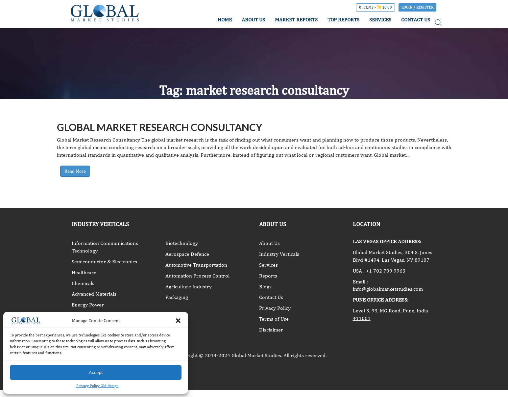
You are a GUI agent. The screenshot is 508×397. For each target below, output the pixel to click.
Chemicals (83, 283)
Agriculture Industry (188, 286)
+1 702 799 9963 (385, 271)
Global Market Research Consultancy (159, 127)
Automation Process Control (197, 276)
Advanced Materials (94, 294)
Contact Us (271, 297)
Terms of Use (274, 319)
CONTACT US (415, 19)
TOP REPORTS (343, 19)
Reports (268, 276)
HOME (225, 19)
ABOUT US (253, 19)
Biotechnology (181, 243)
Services (268, 265)
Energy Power (88, 305)
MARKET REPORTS (296, 19)
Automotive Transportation (196, 265)
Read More (75, 171)
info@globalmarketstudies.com (388, 289)
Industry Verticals (279, 254)
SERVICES (380, 19)
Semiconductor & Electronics (104, 261)
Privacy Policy (275, 308)
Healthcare (84, 272)
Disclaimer (271, 330)
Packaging (176, 297)
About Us (269, 243)
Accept (96, 372)
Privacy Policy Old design (97, 386)
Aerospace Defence (187, 254)
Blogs (265, 286)
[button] (178, 320)
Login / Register (417, 7)
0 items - (375, 7)
